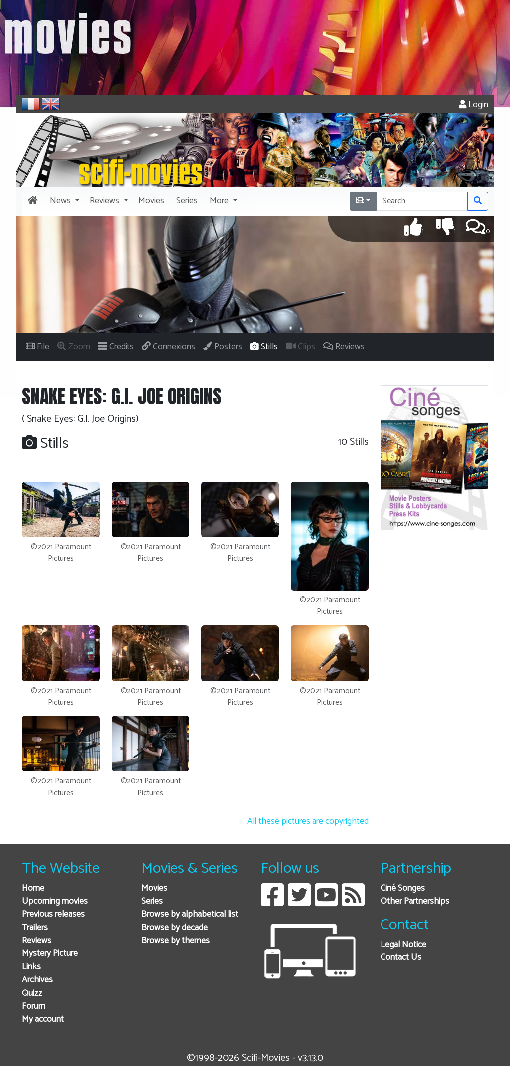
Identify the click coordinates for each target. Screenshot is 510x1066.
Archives (37, 980)
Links (31, 967)
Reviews (36, 941)
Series (152, 901)
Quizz (32, 993)
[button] (64, 201)
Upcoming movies (55, 901)
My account (43, 1019)
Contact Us (401, 957)
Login (473, 105)
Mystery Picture (50, 954)
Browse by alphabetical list (189, 914)
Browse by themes (175, 941)
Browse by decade (174, 928)
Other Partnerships (415, 901)
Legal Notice (403, 945)
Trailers (35, 928)
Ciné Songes (403, 888)
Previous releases (53, 914)
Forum (33, 1006)
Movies (154, 888)
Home (33, 888)
